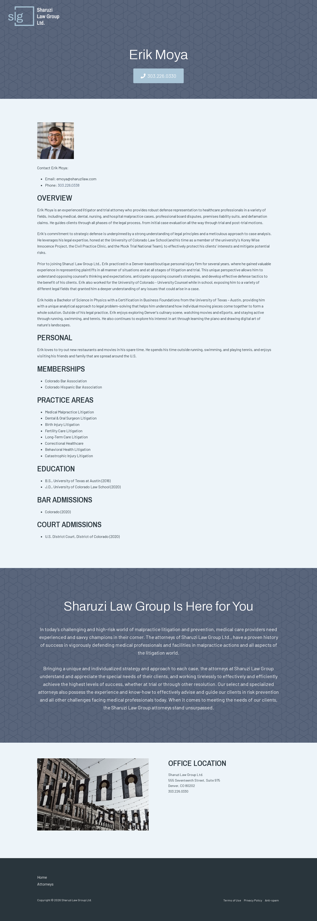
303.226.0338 (68, 185)
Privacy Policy (253, 900)
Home (42, 877)
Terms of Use (232, 900)
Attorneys (45, 884)
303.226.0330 (161, 76)
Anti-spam (272, 900)
